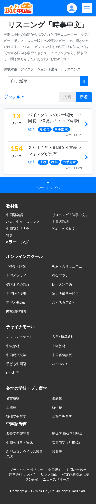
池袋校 (57, 398)
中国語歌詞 (60, 222)
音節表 (57, 451)
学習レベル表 (16, 293)
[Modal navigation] (87, 8)
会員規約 (54, 470)
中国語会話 (14, 215)
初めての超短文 (63, 229)
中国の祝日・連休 (19, 443)
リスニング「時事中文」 (70, 215)
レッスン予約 (62, 284)
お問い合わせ (76, 470)
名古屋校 (12, 398)
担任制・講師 (16, 266)
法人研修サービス (65, 293)
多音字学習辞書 (17, 434)
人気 (67, 97)
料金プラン (60, 276)
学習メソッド (16, 276)
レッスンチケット (19, 337)
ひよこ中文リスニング (22, 222)
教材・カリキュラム (67, 266)
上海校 (11, 407)
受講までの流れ (17, 284)
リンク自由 (49, 474)
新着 (84, 97)
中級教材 (12, 346)
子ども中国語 (16, 364)
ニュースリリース (56, 479)
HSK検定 (12, 373)
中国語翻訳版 (62, 355)
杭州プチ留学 (16, 416)
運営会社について (22, 474)
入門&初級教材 (63, 337)
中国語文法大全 (17, 229)
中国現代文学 (16, 355)
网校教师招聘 (16, 311)
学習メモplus (15, 302)
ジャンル (12, 97)
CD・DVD (59, 364)
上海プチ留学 (62, 416)
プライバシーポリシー (26, 470)
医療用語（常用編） (67, 443)
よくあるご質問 (63, 302)
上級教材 (58, 346)
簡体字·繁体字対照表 (67, 434)
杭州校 (57, 407)
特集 (9, 235)
